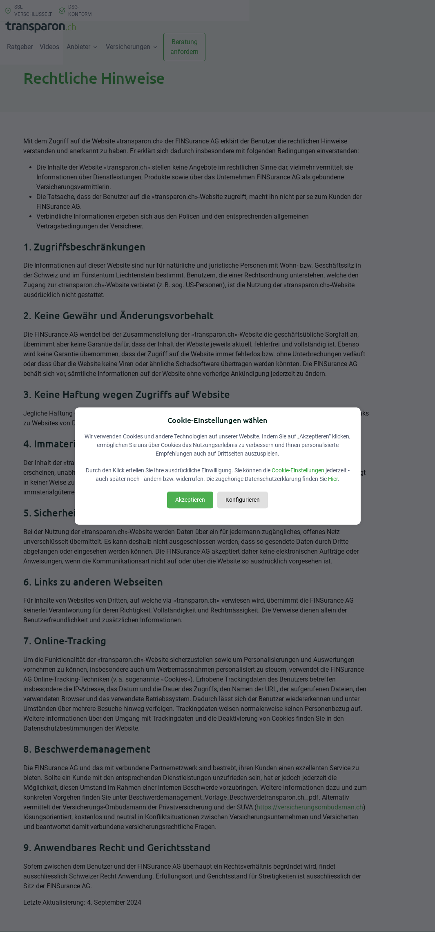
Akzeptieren (190, 499)
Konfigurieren (242, 499)
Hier (333, 479)
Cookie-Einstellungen (298, 470)
